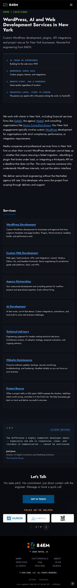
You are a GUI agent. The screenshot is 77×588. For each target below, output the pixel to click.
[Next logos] (46, 527)
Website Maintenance (19, 361)
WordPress (51, 130)
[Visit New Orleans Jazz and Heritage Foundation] (62, 518)
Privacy (32, 580)
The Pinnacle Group (15, 459)
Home (6, 12)
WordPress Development (21, 225)
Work (19, 559)
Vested (39, 121)
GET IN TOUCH (38, 499)
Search (57, 566)
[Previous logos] (30, 527)
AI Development (16, 307)
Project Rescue (15, 389)
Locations (20, 12)
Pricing (40, 566)
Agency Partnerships (18, 282)
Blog (58, 562)
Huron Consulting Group (37, 125)
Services (21, 562)
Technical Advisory (17, 332)
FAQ (40, 562)
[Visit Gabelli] (38, 518)
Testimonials (39, 559)
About (57, 559)
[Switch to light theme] (72, 583)
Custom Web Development (22, 254)
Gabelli (18, 121)
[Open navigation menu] (71, 4)
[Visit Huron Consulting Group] (14, 518)
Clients (21, 566)
